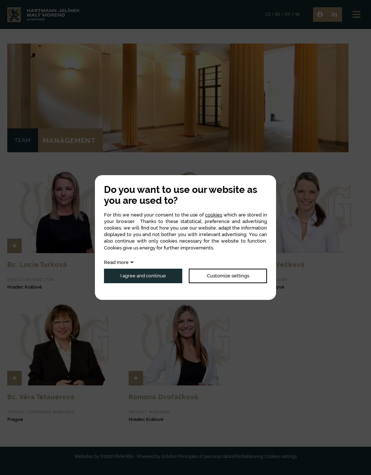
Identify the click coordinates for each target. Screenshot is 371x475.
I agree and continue (143, 275)
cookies (213, 215)
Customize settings (228, 275)
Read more (116, 262)
